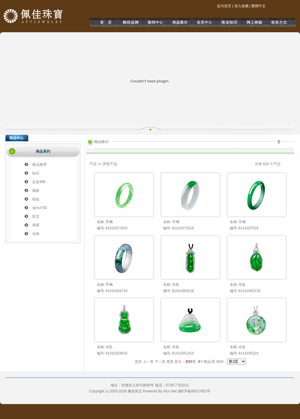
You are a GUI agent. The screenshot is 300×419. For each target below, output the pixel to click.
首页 (138, 362)
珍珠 (35, 234)
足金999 (38, 182)
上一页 (148, 362)
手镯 (109, 222)
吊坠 (175, 285)
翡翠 (35, 225)
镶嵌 (35, 190)
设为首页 (224, 6)
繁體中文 (258, 6)
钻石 (35, 173)
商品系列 (43, 151)
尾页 (170, 362)
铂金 (35, 199)
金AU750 (39, 208)
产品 (93, 164)
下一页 (160, 362)
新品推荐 (39, 164)
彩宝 (35, 216)
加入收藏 (241, 6)
